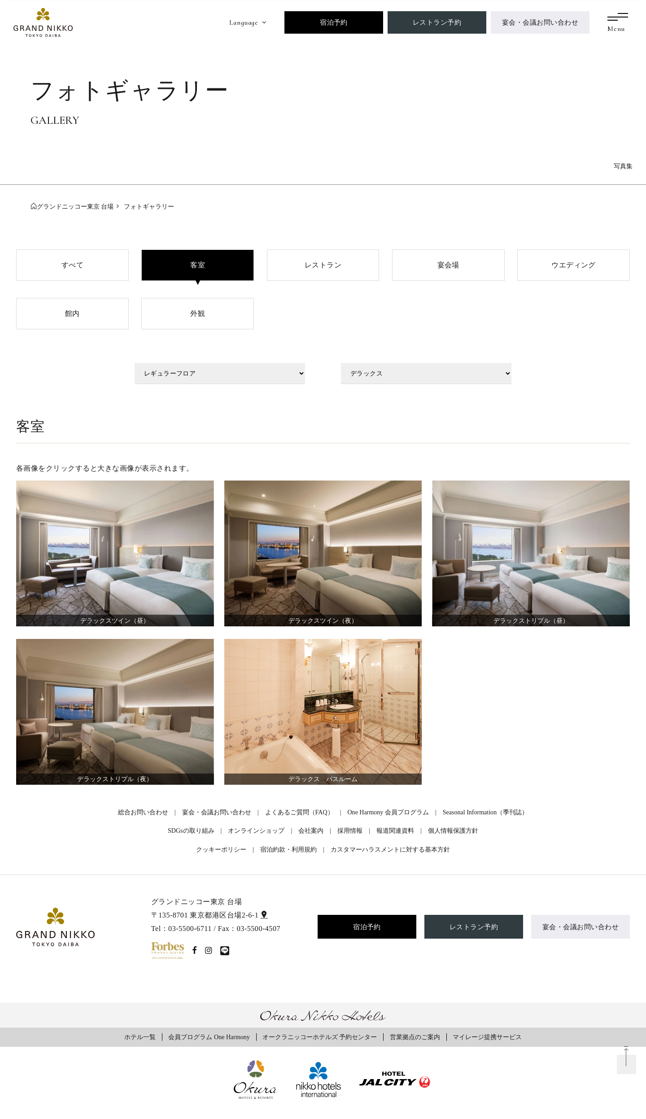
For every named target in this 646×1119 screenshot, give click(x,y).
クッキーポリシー (221, 849)
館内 (72, 313)
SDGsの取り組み (191, 830)
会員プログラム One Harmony (208, 1036)
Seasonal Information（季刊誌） (485, 812)
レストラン (323, 265)
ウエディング (573, 265)
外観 (197, 313)
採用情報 (349, 830)
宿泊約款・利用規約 (288, 849)
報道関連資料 (395, 830)
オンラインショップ (256, 830)
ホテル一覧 (140, 1036)
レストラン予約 (437, 22)
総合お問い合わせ (143, 812)
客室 (197, 265)
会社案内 (310, 830)
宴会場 (448, 265)
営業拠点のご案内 (415, 1036)
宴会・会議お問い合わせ (540, 22)
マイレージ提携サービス (487, 1036)
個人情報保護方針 (453, 830)
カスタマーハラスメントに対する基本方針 (390, 849)
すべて (72, 265)
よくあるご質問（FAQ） (299, 812)
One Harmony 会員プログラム (387, 812)
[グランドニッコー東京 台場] (43, 21)
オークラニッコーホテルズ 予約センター (319, 1036)
